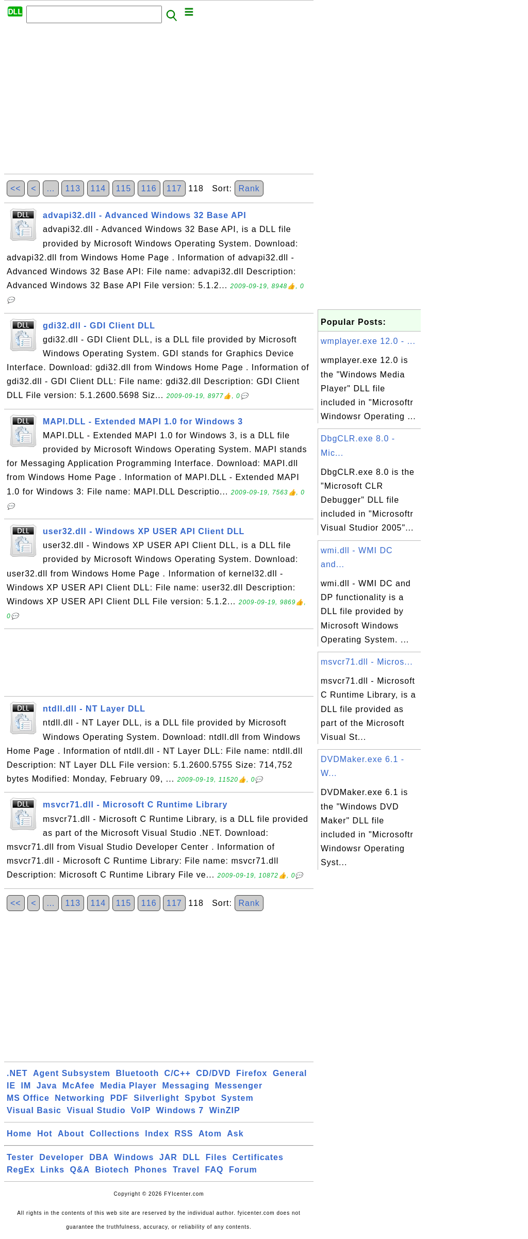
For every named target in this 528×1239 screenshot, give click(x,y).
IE (11, 1085)
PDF (119, 1098)
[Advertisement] (159, 101)
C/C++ (177, 1073)
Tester (20, 1157)
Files (216, 1157)
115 (123, 188)
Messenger (239, 1085)
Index (157, 1133)
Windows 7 (180, 1110)
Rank (248, 188)
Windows (134, 1157)
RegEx (21, 1169)
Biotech (112, 1169)
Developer (61, 1157)
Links (52, 1169)
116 (149, 188)
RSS (184, 1133)
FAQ (214, 1169)
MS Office (28, 1098)
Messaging (186, 1085)
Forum (243, 1169)
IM (26, 1085)
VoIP (141, 1110)
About (71, 1133)
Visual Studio (96, 1110)
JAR (168, 1157)
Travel (186, 1169)
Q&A (80, 1169)
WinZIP (224, 1110)
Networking (80, 1098)
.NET (17, 1073)
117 (174, 188)
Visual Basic (34, 1110)
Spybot (200, 1098)
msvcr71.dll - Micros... (367, 661)
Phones (151, 1169)
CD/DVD (213, 1073)
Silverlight (156, 1098)
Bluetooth (137, 1073)
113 (72, 188)
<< (15, 188)
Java (47, 1085)
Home (19, 1133)
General (290, 1073)
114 (98, 188)
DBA (99, 1157)
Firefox (251, 1073)
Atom (210, 1133)
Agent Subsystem (71, 1073)
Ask (235, 1133)
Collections (115, 1133)
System (237, 1098)
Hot (45, 1133)
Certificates (258, 1157)
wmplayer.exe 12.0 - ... (368, 341)
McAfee (78, 1085)
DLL (191, 1157)
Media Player (128, 1085)
